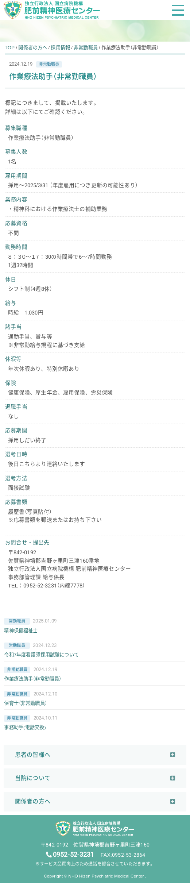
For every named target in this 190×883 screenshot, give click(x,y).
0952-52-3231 (73, 854)
